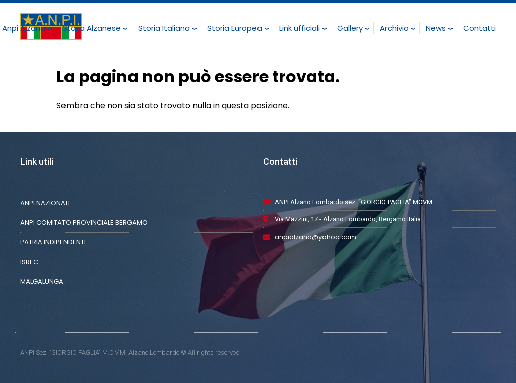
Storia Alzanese (91, 28)
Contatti (479, 28)
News (436, 28)
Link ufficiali (299, 28)
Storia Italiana (164, 28)
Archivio (394, 28)
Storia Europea (234, 28)
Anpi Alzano (23, 28)
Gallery (350, 28)
